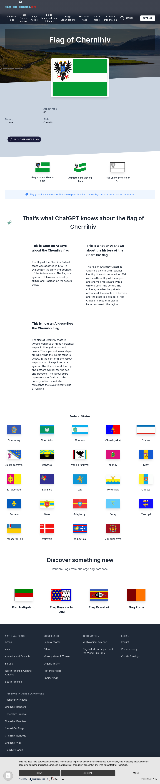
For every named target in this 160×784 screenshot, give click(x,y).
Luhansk (47, 489)
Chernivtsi (47, 440)
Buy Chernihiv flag (24, 139)
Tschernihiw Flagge (16, 699)
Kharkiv (113, 464)
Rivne (47, 514)
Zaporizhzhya (113, 538)
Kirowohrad (14, 489)
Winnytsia (80, 538)
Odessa (145, 489)
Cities (47, 649)
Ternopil (146, 514)
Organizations (52, 663)
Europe (9, 663)
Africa (8, 642)
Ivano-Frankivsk (80, 464)
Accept (87, 773)
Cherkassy (14, 440)
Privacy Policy (152, 779)
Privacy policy (129, 649)
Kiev (146, 464)
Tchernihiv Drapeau (16, 714)
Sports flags (96, 18)
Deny (39, 773)
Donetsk (47, 464)
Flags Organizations (67, 18)
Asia (7, 649)
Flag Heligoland (23, 607)
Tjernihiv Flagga (14, 750)
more (136, 773)
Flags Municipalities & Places (49, 18)
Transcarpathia (14, 538)
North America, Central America (18, 672)
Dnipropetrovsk (14, 464)
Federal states (52, 642)
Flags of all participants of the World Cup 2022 (97, 651)
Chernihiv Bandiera (15, 721)
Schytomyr (79, 514)
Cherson (80, 440)
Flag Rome (136, 607)
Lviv (80, 489)
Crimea (146, 440)
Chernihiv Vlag (13, 742)
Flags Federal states (24, 18)
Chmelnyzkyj (113, 440)
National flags (11, 18)
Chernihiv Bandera (15, 706)
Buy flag (147, 18)
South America (13, 681)
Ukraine (9, 122)
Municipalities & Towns (57, 656)
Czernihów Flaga (14, 728)
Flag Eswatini (99, 607)
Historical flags (84, 18)
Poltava (14, 514)
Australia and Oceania (17, 656)
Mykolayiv (113, 489)
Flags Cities (34, 18)
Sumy (113, 514)
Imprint (125, 642)
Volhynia (47, 538)
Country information (110, 18)
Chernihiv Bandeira (15, 735)
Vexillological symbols (94, 642)
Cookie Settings (130, 656)
